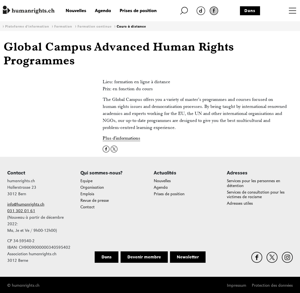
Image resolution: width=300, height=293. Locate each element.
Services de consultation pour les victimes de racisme (256, 195)
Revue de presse (94, 200)
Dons (249, 10)
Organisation (92, 187)
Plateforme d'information (27, 26)
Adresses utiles (240, 203)
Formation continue (94, 26)
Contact (87, 207)
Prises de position (138, 10)
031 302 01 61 (21, 210)
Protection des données (272, 285)
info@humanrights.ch (25, 204)
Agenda (103, 10)
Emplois (87, 193)
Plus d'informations (121, 138)
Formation (63, 26)
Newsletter (188, 257)
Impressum (236, 285)
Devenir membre (144, 257)
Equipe (86, 180)
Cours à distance (131, 26)
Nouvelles (76, 10)
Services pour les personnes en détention (253, 183)
